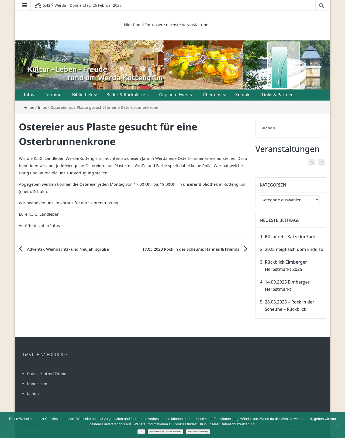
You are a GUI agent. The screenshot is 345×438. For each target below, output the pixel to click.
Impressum (37, 383)
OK (141, 431)
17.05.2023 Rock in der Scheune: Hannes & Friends (190, 249)
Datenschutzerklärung (46, 373)
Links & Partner (277, 95)
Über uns (212, 95)
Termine (53, 95)
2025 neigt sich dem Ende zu (294, 249)
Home (28, 107)
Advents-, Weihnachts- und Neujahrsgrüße (68, 249)
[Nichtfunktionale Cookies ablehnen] (338, 425)
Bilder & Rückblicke (125, 95)
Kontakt (243, 95)
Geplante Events (175, 95)
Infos (29, 95)
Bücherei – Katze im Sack (290, 237)
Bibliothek (82, 95)
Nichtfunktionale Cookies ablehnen (165, 431)
